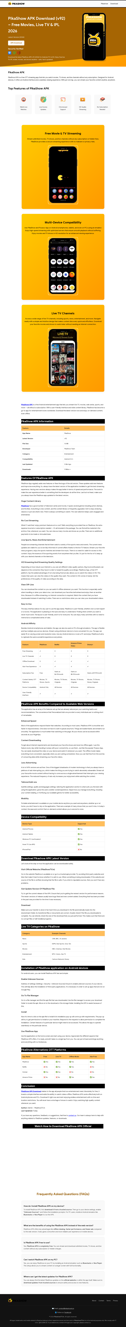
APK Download (16, 43)
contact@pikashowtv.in (66, 1308)
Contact (101, 1301)
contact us (72, 1115)
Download (114, 4)
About (94, 1301)
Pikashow (104, 4)
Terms (109, 1301)
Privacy (115, 1301)
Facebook (67, 1312)
